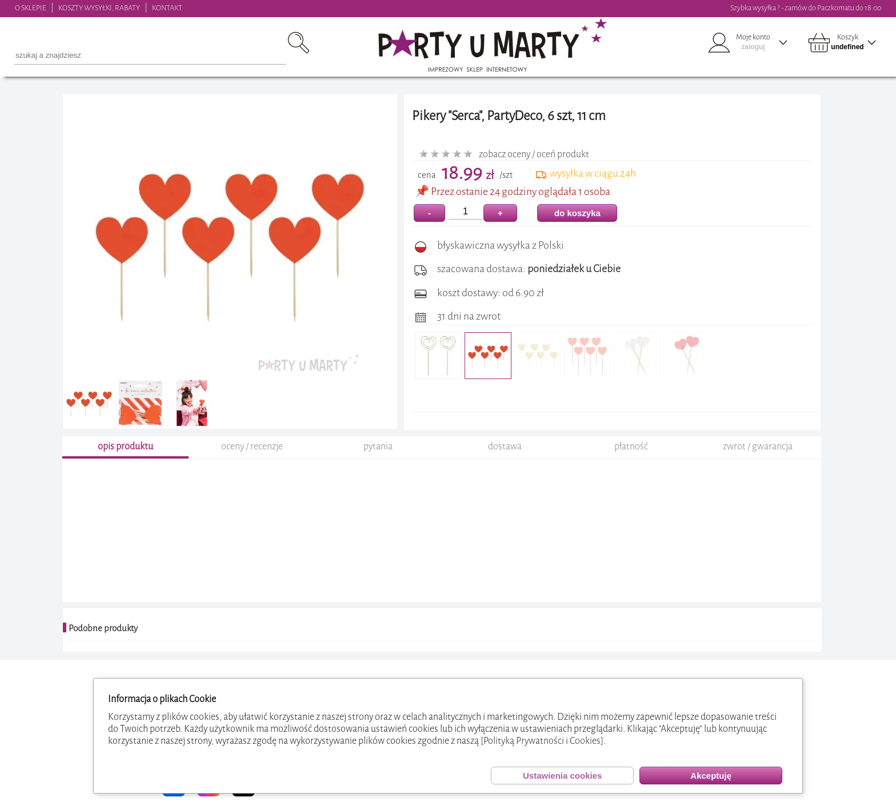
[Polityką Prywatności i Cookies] (542, 741)
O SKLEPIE (30, 8)
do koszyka (577, 213)
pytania (378, 446)
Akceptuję (710, 775)
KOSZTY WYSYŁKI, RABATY (99, 8)
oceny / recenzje (252, 446)
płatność (631, 446)
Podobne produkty (103, 628)
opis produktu (125, 446)
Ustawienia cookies (562, 775)
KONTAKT (167, 8)
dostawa (505, 446)
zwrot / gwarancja (758, 446)
